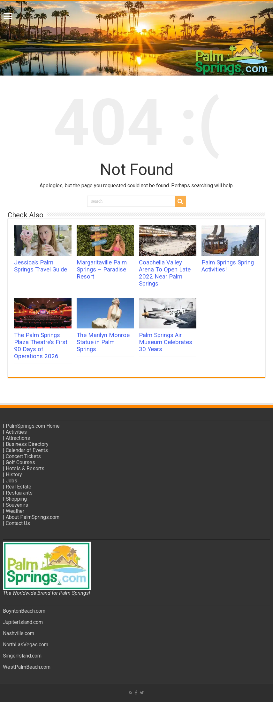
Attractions (18, 438)
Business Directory (27, 444)
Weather (15, 511)
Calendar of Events (27, 450)
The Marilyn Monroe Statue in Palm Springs (103, 342)
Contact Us (18, 523)
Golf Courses (20, 462)
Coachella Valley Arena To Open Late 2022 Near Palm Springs (165, 273)
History (14, 475)
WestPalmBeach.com (26, 667)
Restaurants (19, 493)
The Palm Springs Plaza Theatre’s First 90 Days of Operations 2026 (40, 346)
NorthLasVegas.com (25, 644)
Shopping (16, 499)
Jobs (11, 481)
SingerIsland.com (22, 656)
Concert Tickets (23, 456)
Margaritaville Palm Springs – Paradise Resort (102, 269)
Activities (16, 432)
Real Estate (18, 487)
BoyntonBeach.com (24, 611)
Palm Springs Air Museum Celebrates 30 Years (165, 342)
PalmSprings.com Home (33, 426)
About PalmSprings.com (32, 517)
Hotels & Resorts (25, 468)
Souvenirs (17, 505)
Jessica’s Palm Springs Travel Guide (40, 266)
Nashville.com (18, 633)
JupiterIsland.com (23, 622)
